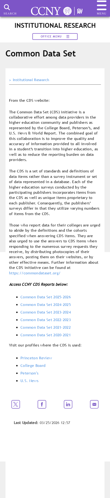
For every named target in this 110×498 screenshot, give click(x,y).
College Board (32, 365)
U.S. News (29, 380)
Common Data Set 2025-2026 (45, 297)
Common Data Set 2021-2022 (45, 327)
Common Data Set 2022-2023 (45, 319)
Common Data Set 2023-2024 (45, 312)
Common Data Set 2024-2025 (45, 304)
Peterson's (29, 373)
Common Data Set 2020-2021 (45, 334)
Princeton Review (36, 357)
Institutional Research (31, 80)
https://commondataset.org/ (34, 273)
